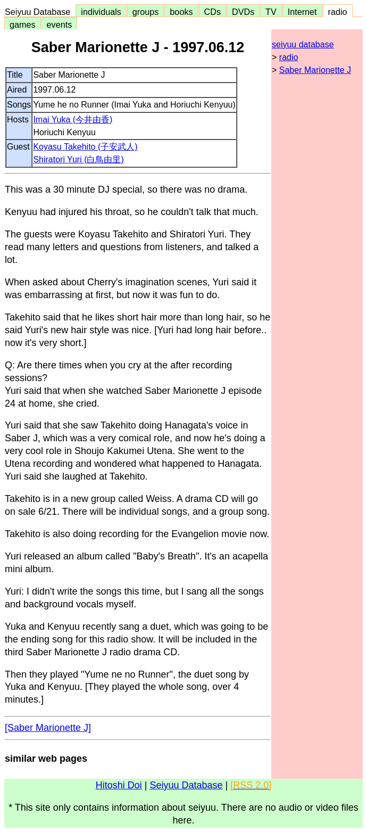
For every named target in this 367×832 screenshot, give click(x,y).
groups (146, 12)
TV (271, 12)
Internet (302, 12)
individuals (101, 12)
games (22, 24)
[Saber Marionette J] (48, 727)
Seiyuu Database (40, 12)
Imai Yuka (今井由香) (72, 119)
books (181, 12)
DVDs (243, 12)
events (59, 24)
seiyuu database (303, 44)
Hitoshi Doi (119, 785)
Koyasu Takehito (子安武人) (85, 146)
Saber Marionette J (315, 70)
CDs (212, 12)
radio (337, 12)
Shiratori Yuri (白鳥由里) (78, 159)
